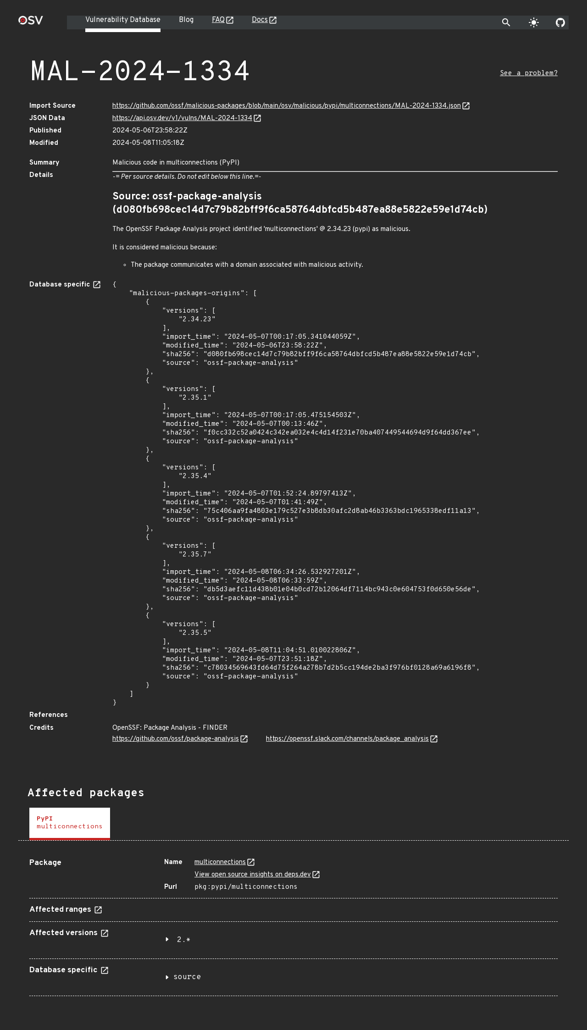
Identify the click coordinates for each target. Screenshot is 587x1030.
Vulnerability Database (123, 20)
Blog (186, 20)
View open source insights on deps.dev (252, 874)
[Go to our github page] (560, 22)
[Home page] (30, 23)
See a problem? (529, 73)
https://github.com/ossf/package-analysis (175, 739)
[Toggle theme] (534, 22)
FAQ (218, 20)
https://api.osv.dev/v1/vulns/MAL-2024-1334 (182, 118)
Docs (260, 20)
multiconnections (220, 862)
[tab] (69, 824)
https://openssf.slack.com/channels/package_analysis (347, 739)
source (187, 977)
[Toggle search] (506, 22)
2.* (184, 940)
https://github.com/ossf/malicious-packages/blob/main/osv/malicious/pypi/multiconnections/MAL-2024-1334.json (286, 106)
